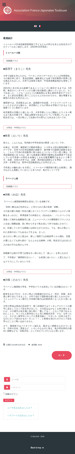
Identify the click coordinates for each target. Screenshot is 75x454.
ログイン (9, 400)
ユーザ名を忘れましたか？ (19, 408)
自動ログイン (11, 394)
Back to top (37, 447)
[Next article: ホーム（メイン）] (62, 355)
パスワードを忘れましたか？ (20, 415)
